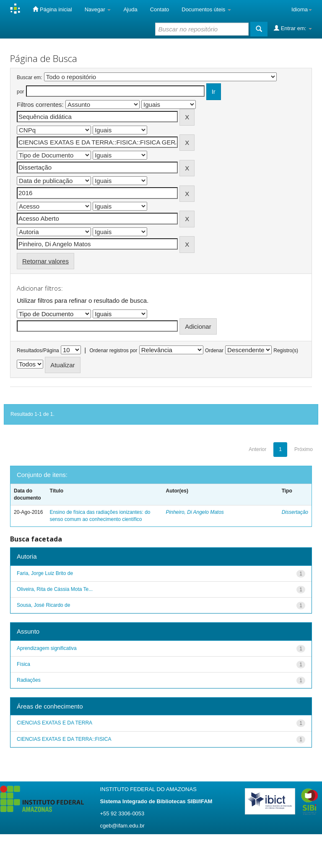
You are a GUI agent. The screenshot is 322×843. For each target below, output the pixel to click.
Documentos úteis (206, 9)
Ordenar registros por (113, 350)
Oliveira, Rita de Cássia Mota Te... (55, 589)
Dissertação (295, 512)
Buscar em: (29, 77)
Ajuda (130, 9)
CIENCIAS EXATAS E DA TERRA (54, 723)
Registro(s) (285, 350)
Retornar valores (45, 261)
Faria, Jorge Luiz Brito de (45, 573)
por (20, 92)
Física (23, 664)
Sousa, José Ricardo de (43, 605)
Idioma (301, 9)
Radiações (29, 680)
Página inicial (52, 9)
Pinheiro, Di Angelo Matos (195, 512)
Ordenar (214, 350)
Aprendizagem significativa (47, 648)
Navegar (98, 9)
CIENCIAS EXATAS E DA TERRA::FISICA (64, 739)
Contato (159, 9)
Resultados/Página (38, 350)
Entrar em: (293, 28)
